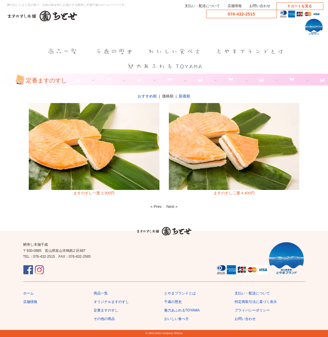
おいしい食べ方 (176, 319)
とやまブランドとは (180, 293)
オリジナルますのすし (111, 302)
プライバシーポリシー (252, 310)
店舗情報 (235, 6)
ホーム (28, 293)
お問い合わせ (259, 6)
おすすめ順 (147, 96)
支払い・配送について (202, 6)
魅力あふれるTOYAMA (182, 310)
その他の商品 (104, 319)
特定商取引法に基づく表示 (256, 302)
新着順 (184, 96)
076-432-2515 (241, 13)
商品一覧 (101, 293)
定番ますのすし (106, 310)
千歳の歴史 (173, 302)
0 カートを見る (300, 6)
